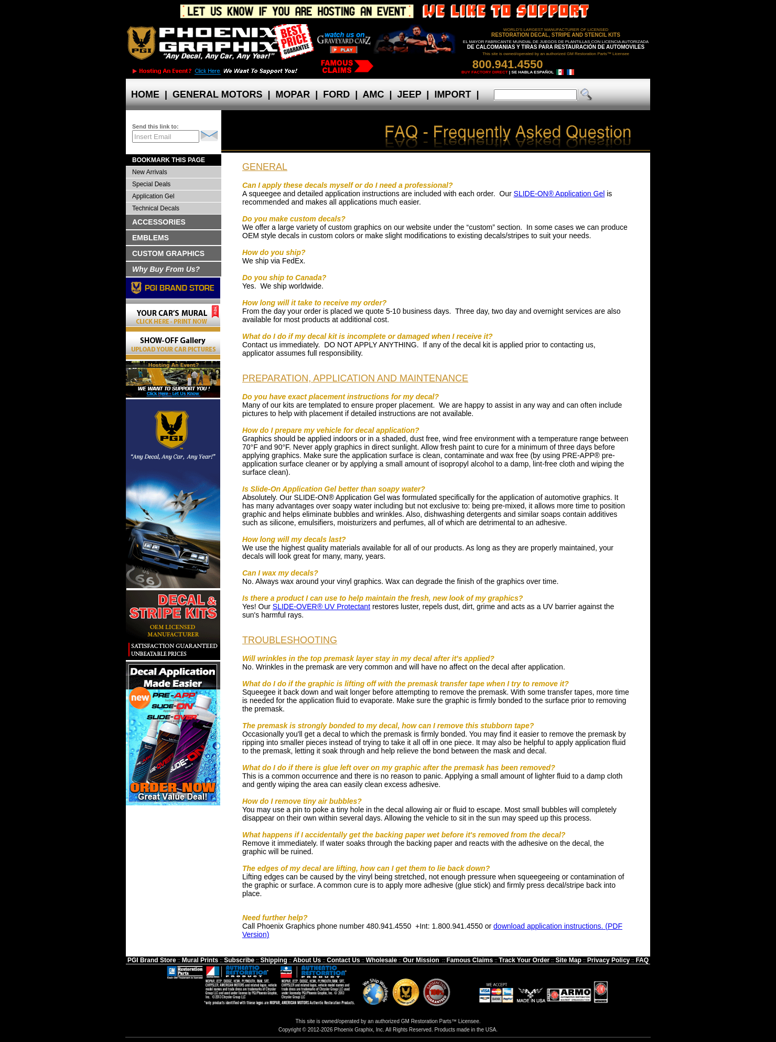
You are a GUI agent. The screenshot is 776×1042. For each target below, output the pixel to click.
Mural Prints (200, 960)
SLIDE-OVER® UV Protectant (321, 606)
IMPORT (452, 94)
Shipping (273, 960)
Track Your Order (524, 960)
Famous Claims (470, 960)
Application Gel (153, 196)
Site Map (568, 960)
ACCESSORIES (159, 222)
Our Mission (421, 960)
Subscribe (239, 960)
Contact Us (343, 960)
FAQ (642, 960)
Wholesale (381, 960)
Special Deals (151, 184)
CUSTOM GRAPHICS (168, 253)
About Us (307, 960)
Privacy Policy (608, 960)
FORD (336, 94)
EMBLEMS (150, 237)
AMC (373, 94)
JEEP (409, 94)
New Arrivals (149, 172)
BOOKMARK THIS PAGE (168, 160)
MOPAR (292, 94)
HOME (145, 94)
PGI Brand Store (151, 960)
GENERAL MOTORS (217, 94)
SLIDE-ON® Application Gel (559, 193)
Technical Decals (155, 208)
